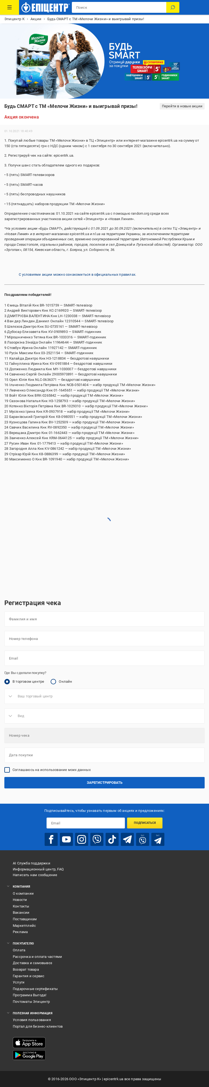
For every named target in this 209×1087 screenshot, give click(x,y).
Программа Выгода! (29, 995)
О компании (23, 893)
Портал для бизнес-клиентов (38, 1026)
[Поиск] (172, 7)
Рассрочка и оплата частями (37, 957)
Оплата (19, 950)
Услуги (18, 982)
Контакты (21, 906)
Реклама (20, 932)
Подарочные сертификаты (35, 989)
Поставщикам (25, 919)
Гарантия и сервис (28, 976)
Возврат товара (26, 969)
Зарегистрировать (104, 783)
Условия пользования (32, 1020)
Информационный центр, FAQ (38, 869)
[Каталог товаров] (9, 7)
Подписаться (145, 823)
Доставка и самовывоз (32, 963)
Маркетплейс (24, 926)
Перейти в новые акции (182, 106)
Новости (20, 900)
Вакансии (21, 912)
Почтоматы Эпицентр (31, 1002)
